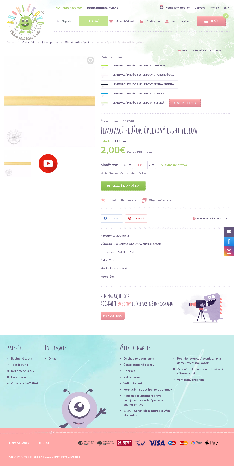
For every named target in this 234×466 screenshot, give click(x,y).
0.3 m (127, 165)
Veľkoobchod (132, 383)
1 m (140, 165)
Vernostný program (174, 7)
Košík (211, 21)
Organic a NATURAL (25, 383)
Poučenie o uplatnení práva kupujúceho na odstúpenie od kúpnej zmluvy (144, 400)
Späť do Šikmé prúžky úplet (202, 50)
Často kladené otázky (138, 365)
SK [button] (225, 7)
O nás (52, 359)
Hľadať (94, 21)
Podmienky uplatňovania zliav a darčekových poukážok (199, 361)
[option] (49, 101)
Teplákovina (19, 365)
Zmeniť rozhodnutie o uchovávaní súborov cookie (200, 371)
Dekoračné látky (22, 371)
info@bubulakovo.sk (102, 8)
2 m (151, 165)
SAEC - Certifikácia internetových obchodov (146, 413)
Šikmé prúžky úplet (77, 43)
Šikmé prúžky (50, 43)
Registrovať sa (177, 21)
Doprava (200, 7)
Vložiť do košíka (123, 186)
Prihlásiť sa (150, 21)
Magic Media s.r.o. (34, 457)
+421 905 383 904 (68, 8)
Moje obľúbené (121, 21)
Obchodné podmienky (138, 359)
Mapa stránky (19, 443)
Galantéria (28, 43)
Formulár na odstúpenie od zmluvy (147, 390)
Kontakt (214, 7)
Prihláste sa (112, 315)
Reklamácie (131, 377)
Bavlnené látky (21, 359)
